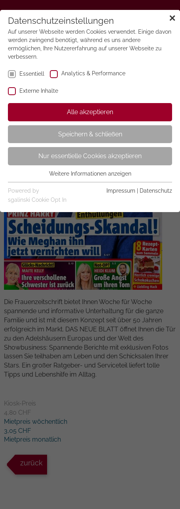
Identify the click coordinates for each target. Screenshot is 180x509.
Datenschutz (156, 191)
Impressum (120, 191)
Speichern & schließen (90, 134)
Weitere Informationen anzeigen (90, 173)
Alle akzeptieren (90, 112)
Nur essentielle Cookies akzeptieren (90, 156)
